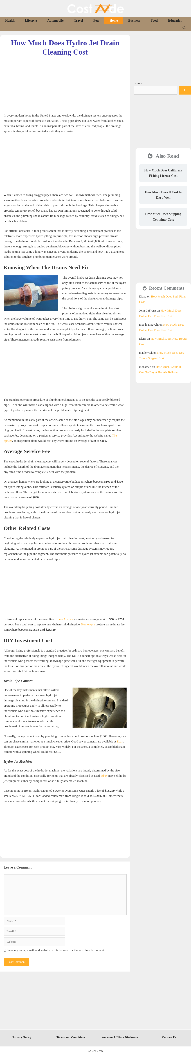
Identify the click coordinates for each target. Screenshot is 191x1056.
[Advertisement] (65, 82)
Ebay (120, 741)
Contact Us (169, 1037)
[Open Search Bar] (184, 27)
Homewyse (88, 624)
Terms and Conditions (71, 1037)
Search (138, 83)
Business (134, 20)
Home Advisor (64, 619)
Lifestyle (31, 20)
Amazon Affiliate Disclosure (120, 1037)
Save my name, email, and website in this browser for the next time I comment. (56, 950)
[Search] (185, 90)
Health (10, 20)
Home (114, 20)
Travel (78, 20)
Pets (96, 20)
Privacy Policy (21, 1037)
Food (154, 20)
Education (175, 20)
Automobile (55, 20)
